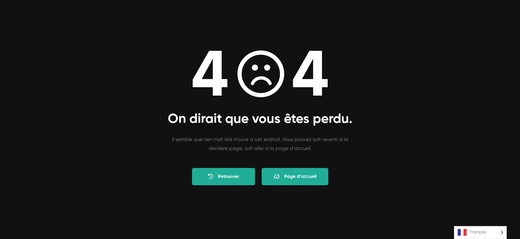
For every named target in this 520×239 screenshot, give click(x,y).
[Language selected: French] (480, 232)
